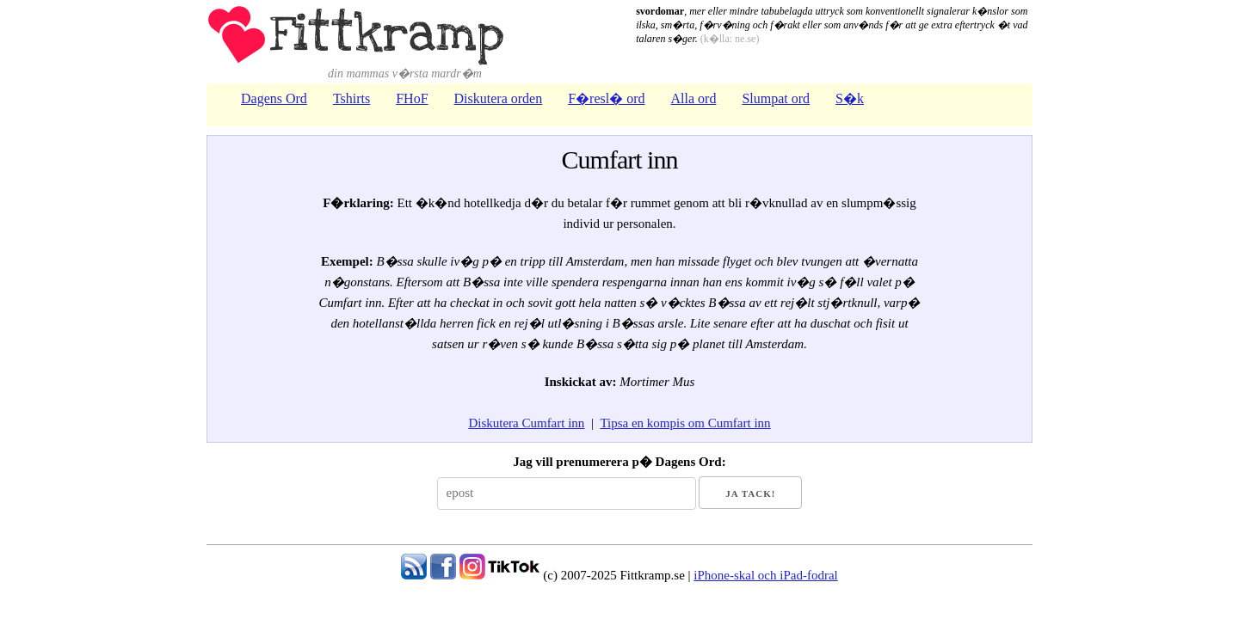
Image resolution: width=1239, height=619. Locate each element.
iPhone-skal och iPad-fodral (765, 575)
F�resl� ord (606, 98)
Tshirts (351, 98)
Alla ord (694, 98)
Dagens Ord (274, 98)
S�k (849, 98)
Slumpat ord (776, 98)
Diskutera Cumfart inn (526, 423)
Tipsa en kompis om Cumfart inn (685, 423)
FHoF (412, 98)
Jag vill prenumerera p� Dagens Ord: (619, 462)
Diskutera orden (498, 98)
